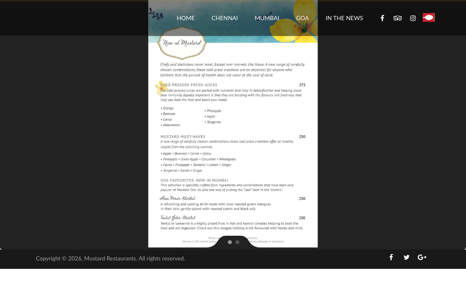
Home (186, 17)
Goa (302, 17)
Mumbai (267, 17)
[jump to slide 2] (237, 241)
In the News (344, 17)
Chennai (224, 17)
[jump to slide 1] (229, 241)
